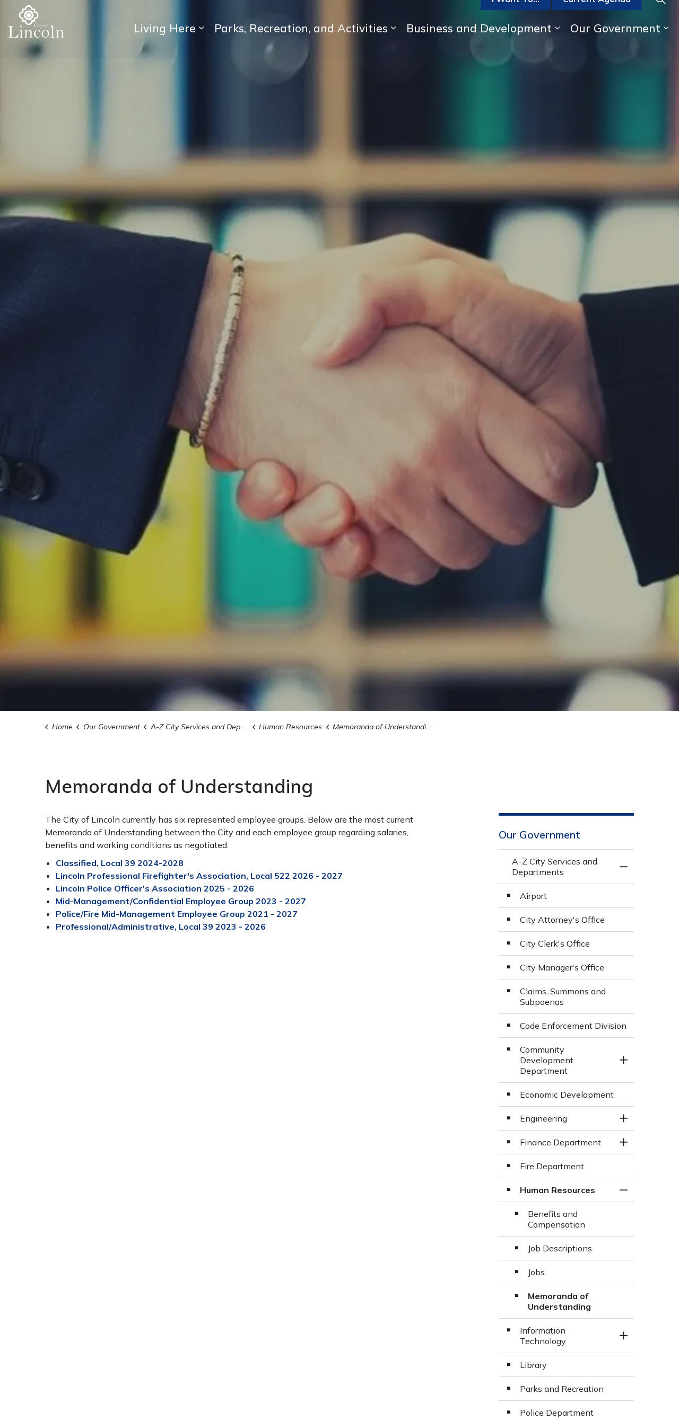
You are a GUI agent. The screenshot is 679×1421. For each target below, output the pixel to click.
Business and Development (479, 43)
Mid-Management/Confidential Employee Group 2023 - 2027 (181, 901)
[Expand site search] (660, 14)
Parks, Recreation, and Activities (301, 43)
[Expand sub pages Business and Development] (557, 43)
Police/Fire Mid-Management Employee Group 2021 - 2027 (177, 913)
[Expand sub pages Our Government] (665, 43)
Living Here (165, 43)
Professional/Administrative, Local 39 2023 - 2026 (161, 926)
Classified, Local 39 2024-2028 (120, 863)
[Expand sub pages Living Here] (201, 43)
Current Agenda (596, 14)
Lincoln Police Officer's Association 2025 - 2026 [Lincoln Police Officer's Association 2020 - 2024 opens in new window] (155, 888)
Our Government (615, 43)
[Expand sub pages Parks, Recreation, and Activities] (393, 43)
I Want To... (515, 14)
